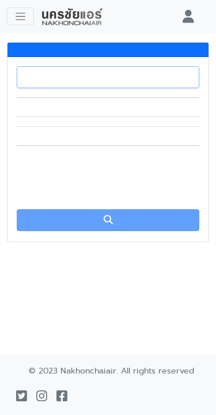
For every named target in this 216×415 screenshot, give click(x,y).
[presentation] (108, 177)
